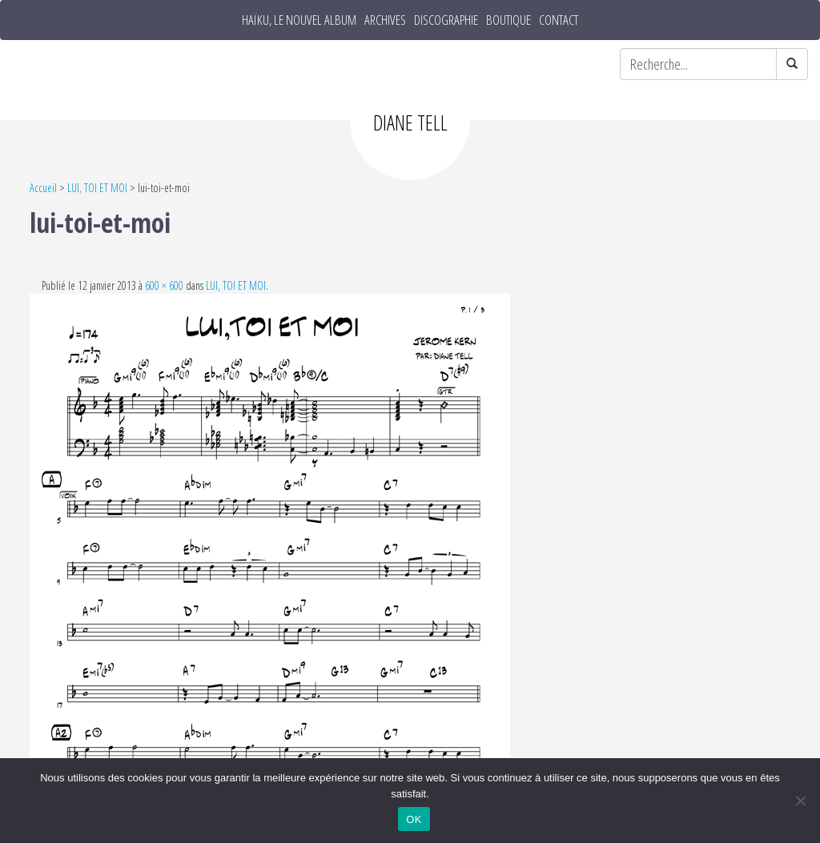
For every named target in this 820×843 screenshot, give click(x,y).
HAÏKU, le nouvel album (299, 20)
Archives (385, 20)
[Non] (800, 801)
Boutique (508, 20)
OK (413, 819)
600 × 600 (164, 285)
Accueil (43, 187)
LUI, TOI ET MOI (97, 187)
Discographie (446, 20)
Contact (558, 20)
